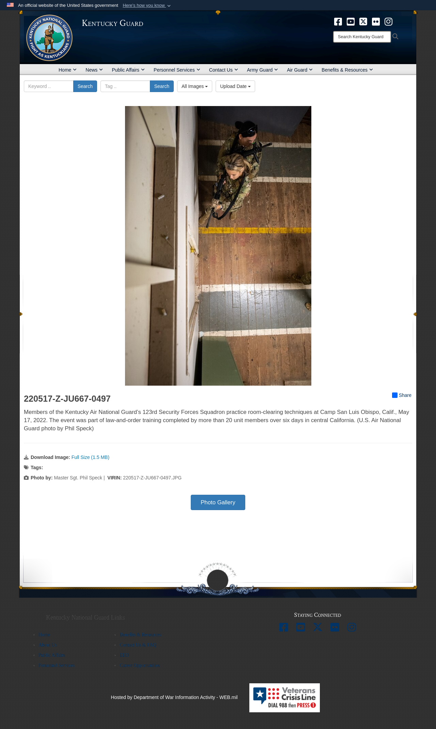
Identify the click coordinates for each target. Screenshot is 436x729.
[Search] (362, 37)
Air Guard (300, 70)
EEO (124, 655)
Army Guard (262, 70)
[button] (147, 5)
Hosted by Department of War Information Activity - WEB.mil (174, 697)
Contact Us (223, 70)
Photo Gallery (218, 502)
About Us (47, 645)
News (94, 70)
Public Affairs (128, 70)
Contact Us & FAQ (138, 645)
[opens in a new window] (338, 21)
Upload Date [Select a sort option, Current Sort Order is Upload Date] (235, 86)
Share (401, 395)
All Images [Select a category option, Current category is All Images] (195, 86)
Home (68, 70)
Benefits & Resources (347, 70)
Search (85, 86)
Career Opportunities (140, 665)
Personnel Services (177, 70)
